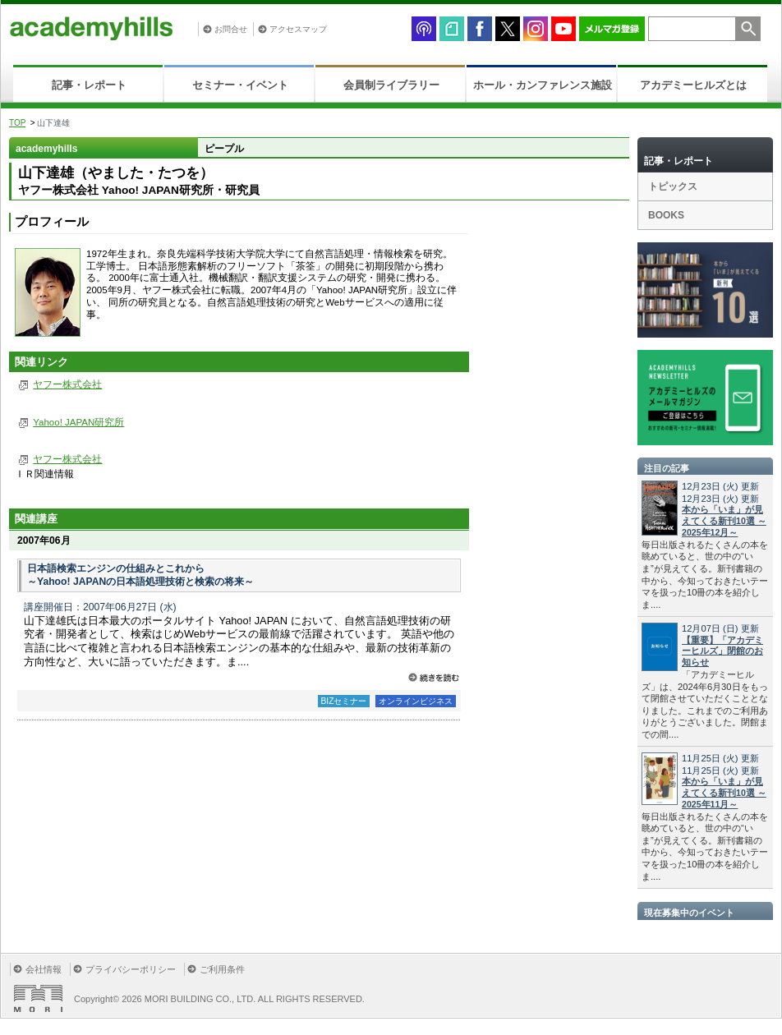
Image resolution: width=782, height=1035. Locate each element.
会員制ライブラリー (391, 85)
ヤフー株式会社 (67, 384)
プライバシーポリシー (130, 969)
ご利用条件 (222, 969)
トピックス (672, 186)
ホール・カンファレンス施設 (542, 85)
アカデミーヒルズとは (693, 85)
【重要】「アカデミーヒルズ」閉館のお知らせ (722, 651)
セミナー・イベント (240, 85)
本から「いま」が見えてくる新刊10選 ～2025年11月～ (724, 792)
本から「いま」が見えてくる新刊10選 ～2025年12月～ (724, 520)
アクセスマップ (298, 29)
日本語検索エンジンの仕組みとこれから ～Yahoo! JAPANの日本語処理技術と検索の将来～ (140, 575)
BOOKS (666, 215)
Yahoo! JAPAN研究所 (78, 422)
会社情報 (43, 969)
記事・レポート (89, 85)
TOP (17, 122)
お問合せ (230, 29)
